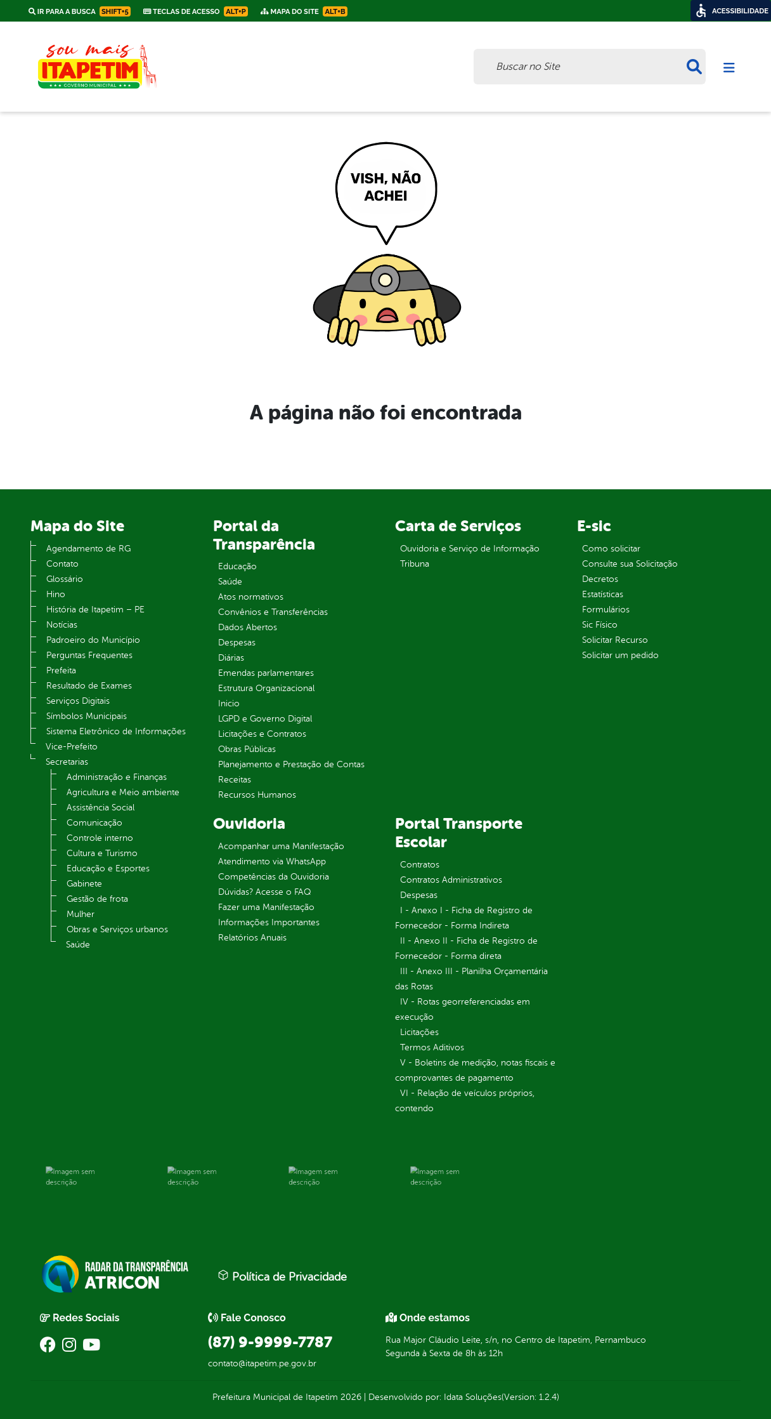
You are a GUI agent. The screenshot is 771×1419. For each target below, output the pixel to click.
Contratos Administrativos (451, 880)
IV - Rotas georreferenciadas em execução (462, 1009)
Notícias (61, 625)
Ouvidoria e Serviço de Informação (470, 548)
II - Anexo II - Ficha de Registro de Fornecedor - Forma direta (466, 948)
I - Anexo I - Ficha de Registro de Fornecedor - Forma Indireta (464, 918)
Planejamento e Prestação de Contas (291, 764)
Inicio (229, 703)
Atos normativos (250, 597)
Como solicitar (611, 548)
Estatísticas (602, 594)
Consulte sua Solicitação (630, 564)
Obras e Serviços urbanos (117, 929)
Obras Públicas (247, 749)
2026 (349, 1397)
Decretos (600, 579)
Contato (62, 564)
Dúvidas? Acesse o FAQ (264, 892)
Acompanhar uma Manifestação (281, 846)
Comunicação (94, 823)
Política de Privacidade (282, 1276)
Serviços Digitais (78, 701)
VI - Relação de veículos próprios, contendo (465, 1100)
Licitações (419, 1032)
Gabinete (84, 883)
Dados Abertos (247, 627)
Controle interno (100, 838)
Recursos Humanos (257, 795)
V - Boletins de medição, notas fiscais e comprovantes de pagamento (475, 1070)
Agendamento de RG (88, 548)
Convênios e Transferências (273, 612)
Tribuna (414, 564)
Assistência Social (100, 807)
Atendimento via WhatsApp (272, 861)
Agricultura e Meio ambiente (123, 792)
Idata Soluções (473, 1397)
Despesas (237, 642)
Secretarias (67, 762)
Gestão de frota (97, 899)
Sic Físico (600, 625)
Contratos (419, 864)
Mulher (80, 914)
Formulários (606, 609)
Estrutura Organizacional (266, 688)
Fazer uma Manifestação (266, 907)
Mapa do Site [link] (304, 11)
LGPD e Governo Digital (265, 718)
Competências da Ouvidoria (273, 876)
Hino (55, 594)
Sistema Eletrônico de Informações (116, 731)
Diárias (231, 658)
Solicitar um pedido (620, 655)
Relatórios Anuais (252, 937)
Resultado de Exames (89, 685)
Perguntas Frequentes (89, 655)
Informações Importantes (269, 922)
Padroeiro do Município (93, 640)
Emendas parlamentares (266, 673)
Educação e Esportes (108, 868)
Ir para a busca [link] (80, 11)
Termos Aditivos (432, 1047)
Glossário (64, 579)
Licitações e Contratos (262, 734)
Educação (237, 566)
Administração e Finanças (117, 777)
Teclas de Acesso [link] (195, 11)
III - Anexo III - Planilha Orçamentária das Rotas (471, 979)
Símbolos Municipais (86, 716)
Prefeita (61, 670)
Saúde (78, 944)
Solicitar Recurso (615, 640)
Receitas (234, 779)
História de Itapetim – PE (95, 609)
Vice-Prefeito (72, 746)
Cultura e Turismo (102, 853)
